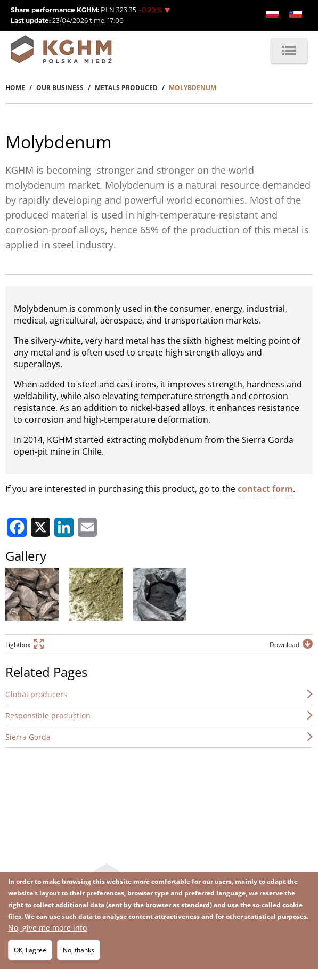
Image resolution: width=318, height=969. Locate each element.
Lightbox (17, 644)
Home (15, 87)
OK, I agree (30, 950)
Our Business (60, 87)
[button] (32, 594)
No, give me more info (47, 928)
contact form (265, 489)
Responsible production (48, 715)
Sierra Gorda (28, 737)
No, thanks (78, 950)
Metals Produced (126, 87)
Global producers (36, 694)
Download (284, 644)
